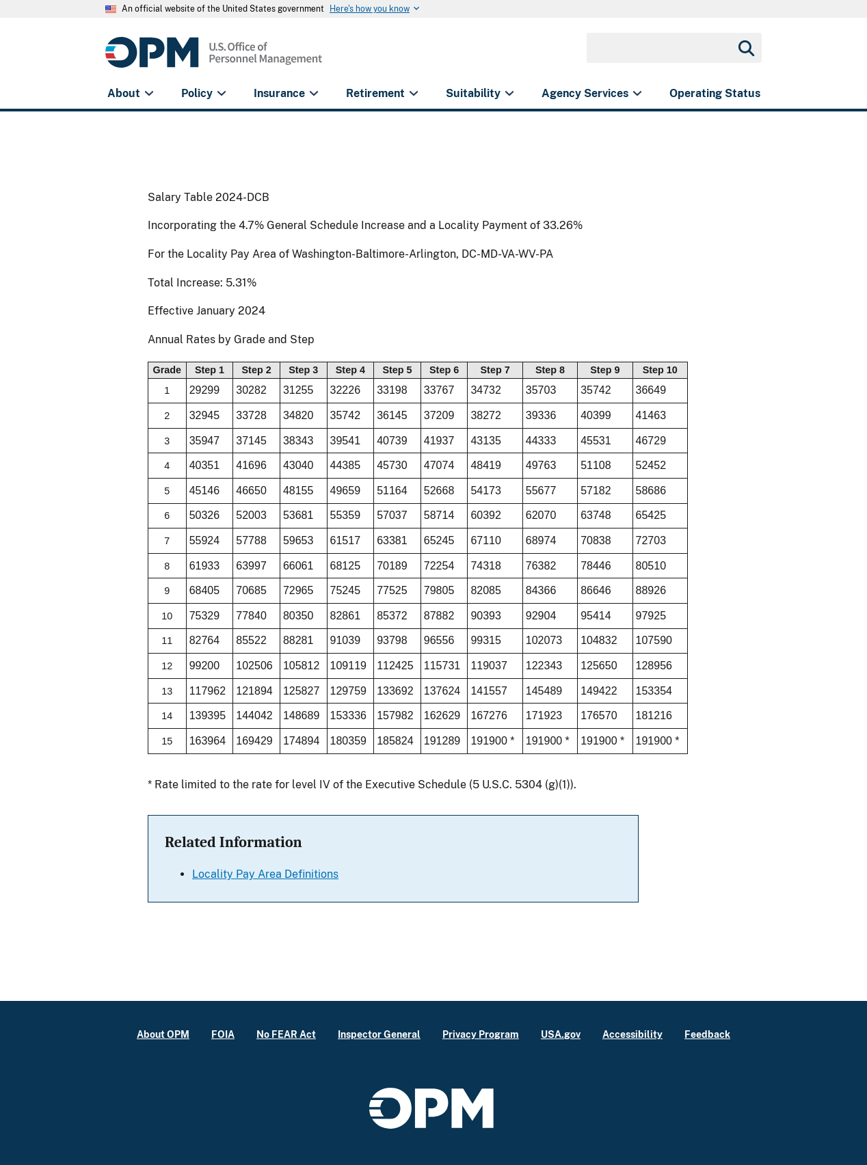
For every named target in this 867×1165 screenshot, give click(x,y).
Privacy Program (480, 1034)
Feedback (707, 1034)
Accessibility (632, 1034)
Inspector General (379, 1034)
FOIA (223, 1034)
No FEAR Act (286, 1034)
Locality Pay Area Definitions (265, 874)
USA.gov (561, 1034)
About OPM (163, 1034)
